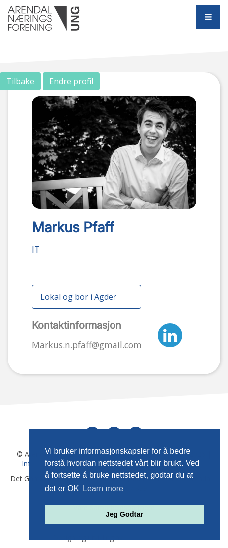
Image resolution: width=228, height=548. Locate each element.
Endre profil (71, 81)
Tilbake (20, 81)
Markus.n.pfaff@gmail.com (87, 345)
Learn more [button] (103, 488)
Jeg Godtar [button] (124, 514)
